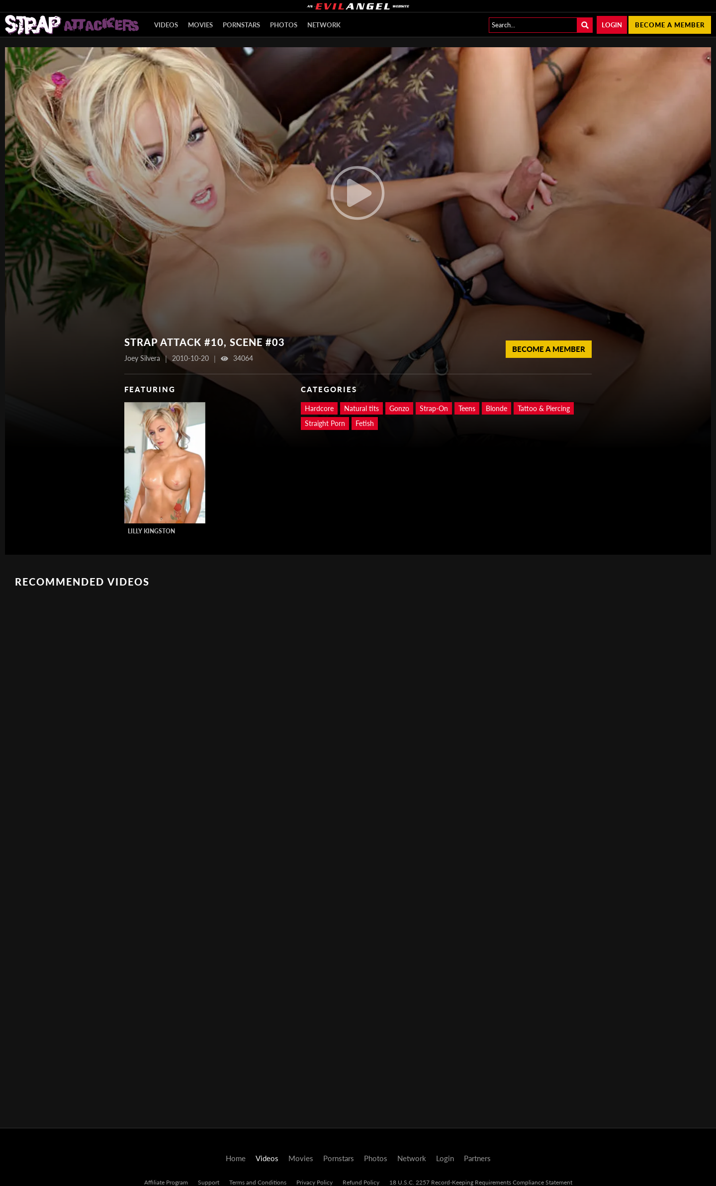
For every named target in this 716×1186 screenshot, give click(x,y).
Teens (466, 408)
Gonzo (399, 408)
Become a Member (548, 348)
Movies (200, 25)
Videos (166, 25)
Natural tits (361, 408)
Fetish (365, 423)
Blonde (496, 408)
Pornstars (241, 25)
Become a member (670, 25)
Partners (477, 1158)
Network (324, 25)
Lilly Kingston (151, 531)
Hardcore (319, 408)
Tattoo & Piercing (544, 408)
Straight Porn (325, 423)
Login (612, 25)
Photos (283, 25)
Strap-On (434, 408)
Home (236, 1158)
